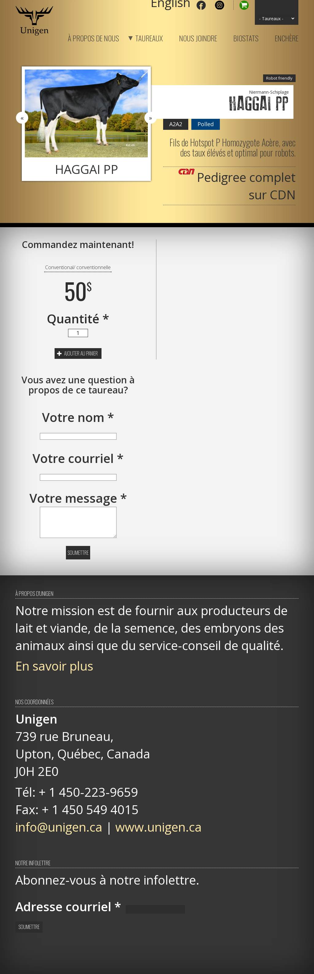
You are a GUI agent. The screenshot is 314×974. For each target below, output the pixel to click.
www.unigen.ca (158, 826)
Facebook (201, 5)
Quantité (78, 318)
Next (150, 117)
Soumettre (78, 552)
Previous (22, 117)
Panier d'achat (241, 5)
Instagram (219, 5)
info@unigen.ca (58, 826)
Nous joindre (198, 37)
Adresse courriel (68, 906)
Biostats (245, 37)
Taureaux (141, 37)
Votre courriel (78, 458)
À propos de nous (93, 37)
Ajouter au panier (77, 353)
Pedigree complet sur (246, 186)
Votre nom (78, 417)
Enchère (286, 37)
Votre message (78, 498)
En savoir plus (54, 665)
